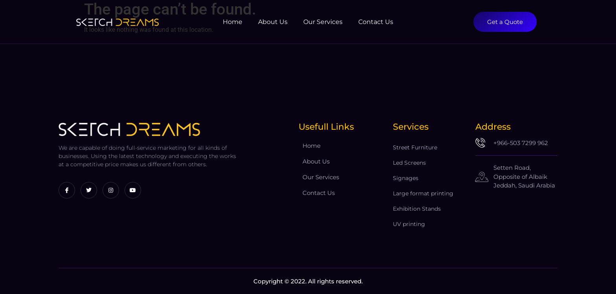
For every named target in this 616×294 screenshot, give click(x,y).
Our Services (323, 22)
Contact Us (375, 22)
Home (232, 22)
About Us (273, 22)
